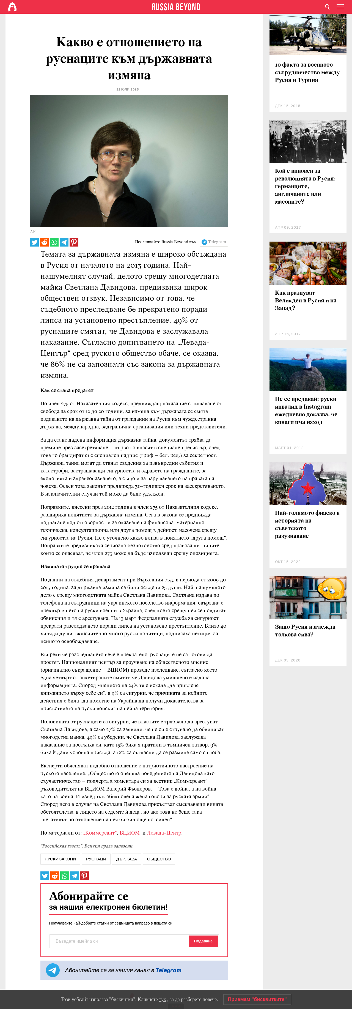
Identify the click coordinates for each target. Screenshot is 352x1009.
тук (162, 999)
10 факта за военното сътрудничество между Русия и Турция (307, 73)
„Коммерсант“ (100, 833)
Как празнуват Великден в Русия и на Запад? (306, 301)
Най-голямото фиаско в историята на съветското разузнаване (307, 525)
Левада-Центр (164, 833)
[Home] (12, 7)
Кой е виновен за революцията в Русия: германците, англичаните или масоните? (305, 186)
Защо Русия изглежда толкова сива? (305, 631)
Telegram (217, 242)
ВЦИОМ (130, 833)
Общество (159, 859)
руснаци (96, 859)
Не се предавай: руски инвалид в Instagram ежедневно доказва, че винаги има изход (306, 411)
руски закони (60, 859)
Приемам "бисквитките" (257, 999)
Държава (126, 859)
